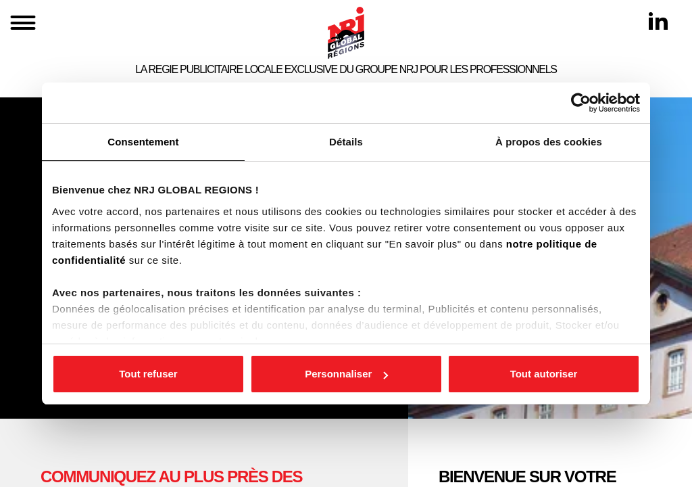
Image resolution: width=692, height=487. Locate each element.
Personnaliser (346, 373)
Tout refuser (148, 373)
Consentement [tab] (142, 141)
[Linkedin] (658, 20)
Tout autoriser (544, 373)
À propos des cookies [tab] (548, 141)
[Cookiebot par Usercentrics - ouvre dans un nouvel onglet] (581, 103)
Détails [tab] (346, 141)
